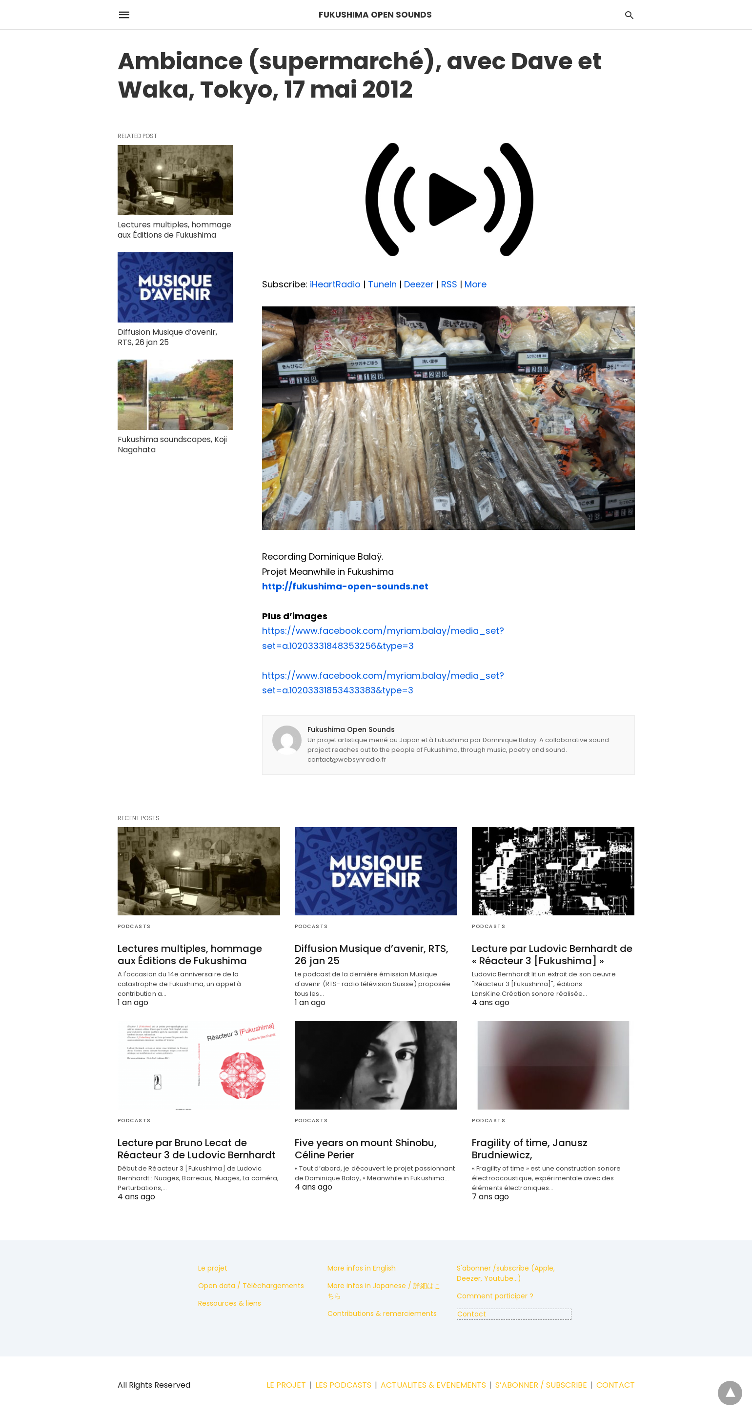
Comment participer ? (495, 1296)
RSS (449, 284)
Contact (471, 1314)
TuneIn (382, 284)
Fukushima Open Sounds (351, 729)
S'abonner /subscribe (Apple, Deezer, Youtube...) (506, 1273)
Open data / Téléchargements (251, 1286)
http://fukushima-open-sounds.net (345, 586)
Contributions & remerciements (382, 1313)
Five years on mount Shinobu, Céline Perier (366, 1149)
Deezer (419, 284)
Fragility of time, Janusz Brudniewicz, (530, 1149)
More (476, 284)
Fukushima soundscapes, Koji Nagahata (172, 444)
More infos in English (361, 1268)
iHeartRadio (335, 284)
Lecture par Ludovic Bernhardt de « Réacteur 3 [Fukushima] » (552, 955)
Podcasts (134, 926)
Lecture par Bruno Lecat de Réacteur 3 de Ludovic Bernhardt (197, 1149)
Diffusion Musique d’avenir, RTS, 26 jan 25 (167, 337)
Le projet (212, 1268)
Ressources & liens (229, 1303)
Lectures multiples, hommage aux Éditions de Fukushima (174, 230)
